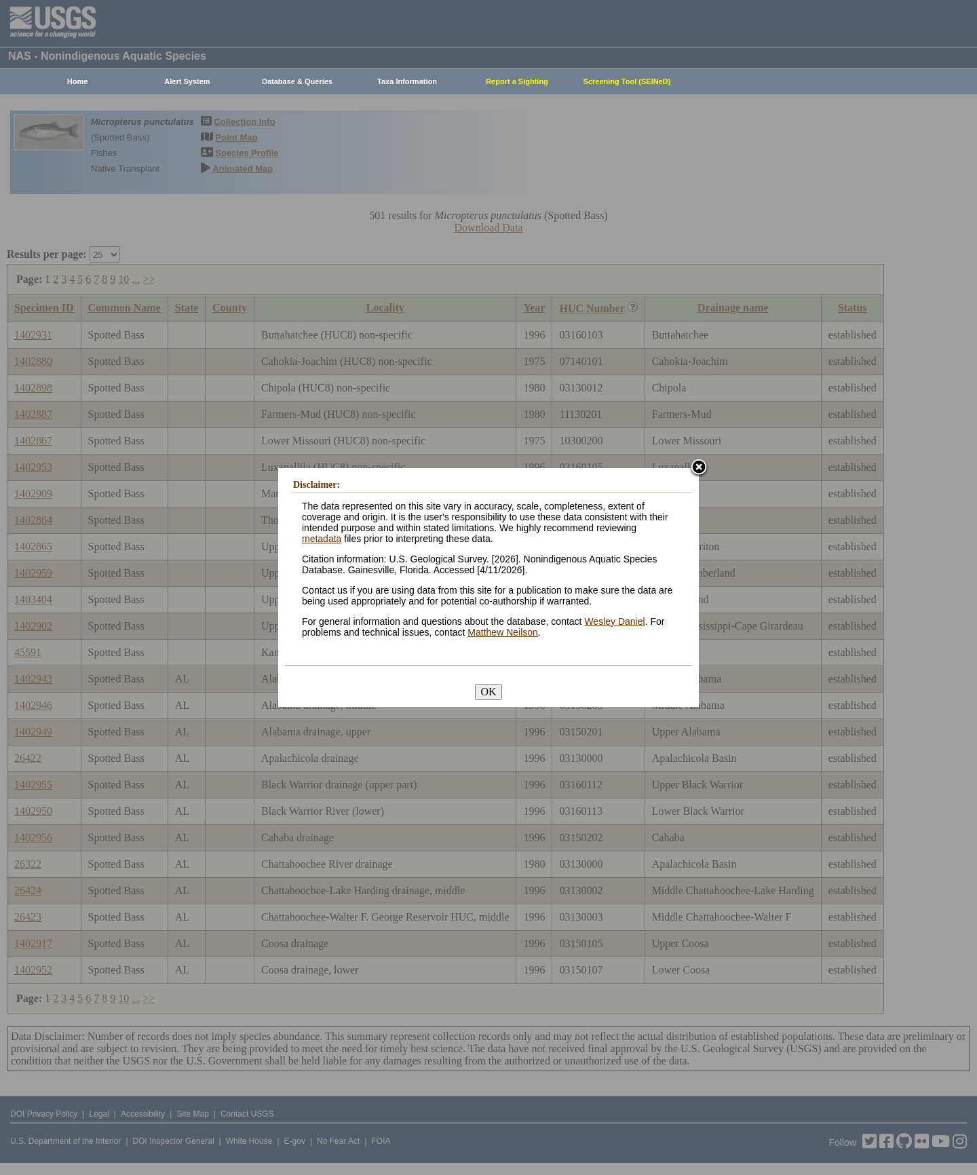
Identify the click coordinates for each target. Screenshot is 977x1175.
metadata (321, 538)
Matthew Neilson (502, 632)
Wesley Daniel (614, 621)
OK (488, 691)
